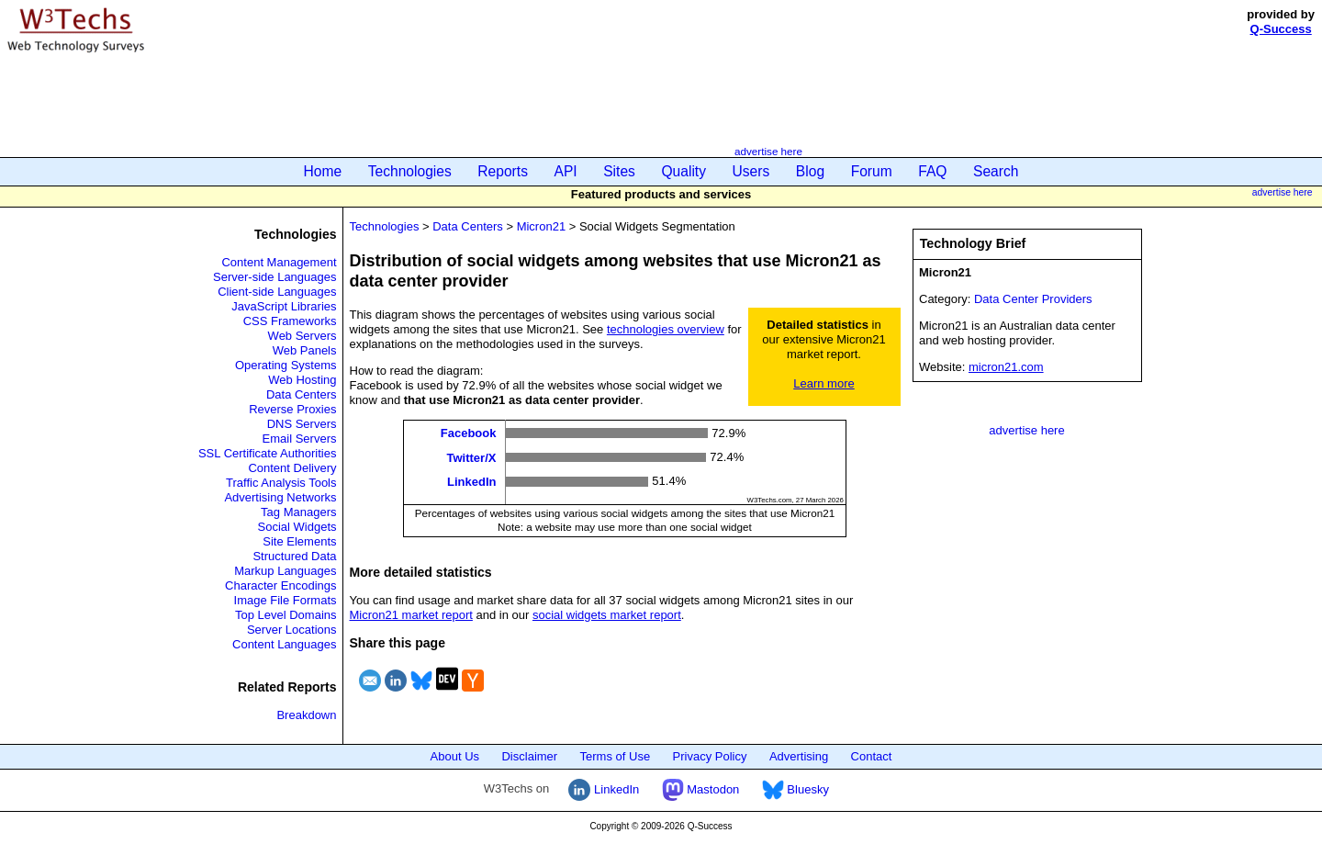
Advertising (798, 756)
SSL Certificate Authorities (267, 453)
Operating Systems (286, 365)
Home (323, 171)
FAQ (932, 171)
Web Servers (302, 336)
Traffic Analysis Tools (281, 483)
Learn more (823, 383)
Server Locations (292, 629)
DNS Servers (302, 424)
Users (751, 171)
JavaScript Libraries (283, 306)
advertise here (768, 151)
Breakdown (306, 715)
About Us (455, 756)
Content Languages (284, 644)
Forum (871, 171)
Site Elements (299, 541)
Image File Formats (285, 600)
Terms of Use (615, 756)
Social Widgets (297, 527)
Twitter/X (472, 457)
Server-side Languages (274, 277)
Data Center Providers (1033, 299)
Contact (871, 756)
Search (995, 171)
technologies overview (665, 329)
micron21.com (1006, 367)
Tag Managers (298, 512)
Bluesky (795, 789)
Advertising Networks (280, 497)
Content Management (278, 262)
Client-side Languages (277, 291)
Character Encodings (280, 585)
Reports (502, 171)
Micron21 (541, 226)
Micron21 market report (411, 615)
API (566, 171)
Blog (810, 171)
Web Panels (305, 350)
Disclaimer (529, 756)
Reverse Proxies (292, 409)
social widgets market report (606, 615)
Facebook (469, 433)
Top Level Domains (286, 615)
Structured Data (294, 556)
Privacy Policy (710, 756)
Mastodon (701, 789)
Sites (619, 171)
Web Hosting (302, 380)
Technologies (410, 171)
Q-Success (1281, 29)
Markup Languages (285, 571)
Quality (683, 171)
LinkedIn (471, 482)
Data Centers (301, 394)
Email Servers (300, 438)
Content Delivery (292, 468)
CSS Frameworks (290, 321)
